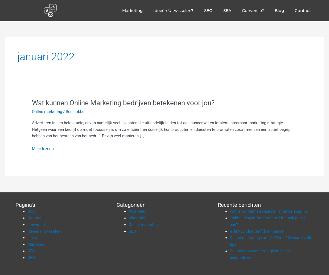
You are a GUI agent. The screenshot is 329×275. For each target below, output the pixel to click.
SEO (208, 10)
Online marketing (47, 111)
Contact (303, 10)
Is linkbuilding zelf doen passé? (257, 231)
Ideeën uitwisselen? (173, 10)
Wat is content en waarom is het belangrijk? (268, 211)
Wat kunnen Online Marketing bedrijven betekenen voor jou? (123, 103)
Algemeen (137, 211)
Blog (279, 10)
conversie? (253, 10)
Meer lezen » (43, 148)
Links (32, 237)
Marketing (132, 10)
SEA (227, 10)
